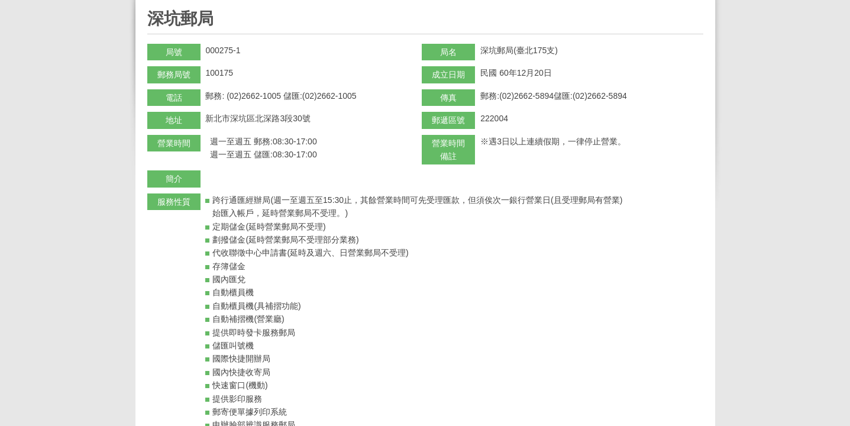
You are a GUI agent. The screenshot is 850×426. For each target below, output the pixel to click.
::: (151, 5)
